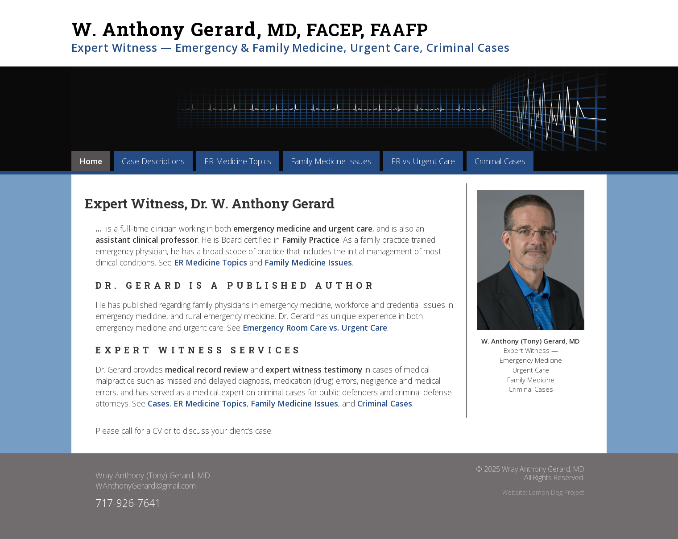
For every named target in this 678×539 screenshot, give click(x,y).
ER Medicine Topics (237, 161)
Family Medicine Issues (331, 161)
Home (90, 161)
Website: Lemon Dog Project (543, 492)
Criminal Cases (500, 161)
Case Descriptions (153, 161)
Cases (159, 403)
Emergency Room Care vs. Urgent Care (315, 327)
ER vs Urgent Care (423, 161)
